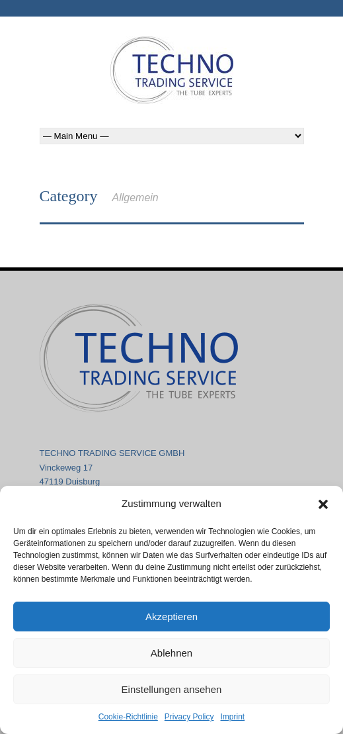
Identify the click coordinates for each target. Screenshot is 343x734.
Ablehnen (171, 653)
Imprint (233, 716)
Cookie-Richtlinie (128, 716)
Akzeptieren (171, 616)
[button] (323, 504)
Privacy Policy (189, 716)
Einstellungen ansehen (172, 689)
